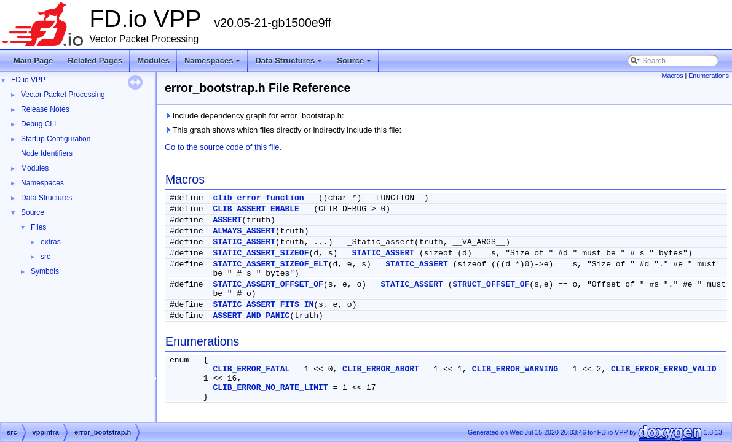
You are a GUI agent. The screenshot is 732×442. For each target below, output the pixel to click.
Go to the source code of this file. (223, 147)
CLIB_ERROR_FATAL (251, 369)
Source (355, 64)
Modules (153, 60)
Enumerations (708, 75)
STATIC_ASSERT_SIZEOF (261, 253)
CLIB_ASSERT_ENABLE (256, 209)
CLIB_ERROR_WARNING (515, 369)
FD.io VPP (28, 80)
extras (51, 242)
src (45, 256)
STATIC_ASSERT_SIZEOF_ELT (270, 264)
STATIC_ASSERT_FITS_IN (263, 304)
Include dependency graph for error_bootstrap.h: (254, 115)
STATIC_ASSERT (244, 242)
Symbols (45, 271)
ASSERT (227, 220)
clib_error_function (258, 198)
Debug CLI (38, 124)
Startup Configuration (55, 138)
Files (38, 227)
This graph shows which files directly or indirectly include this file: (283, 129)
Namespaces (213, 64)
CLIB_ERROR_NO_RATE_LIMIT (270, 387)
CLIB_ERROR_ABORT (380, 369)
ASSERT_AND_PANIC (251, 315)
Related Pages (95, 60)
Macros (672, 75)
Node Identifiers (47, 153)
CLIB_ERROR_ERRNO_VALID (664, 369)
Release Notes (45, 109)
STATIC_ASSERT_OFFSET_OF (268, 284)
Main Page (33, 60)
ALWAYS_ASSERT (244, 231)
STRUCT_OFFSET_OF (491, 284)
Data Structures (289, 64)
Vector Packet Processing (63, 94)
